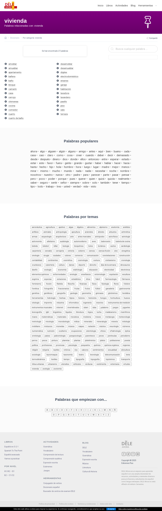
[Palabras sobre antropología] (62, 231)
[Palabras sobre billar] (56, 245)
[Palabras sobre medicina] (88, 316)
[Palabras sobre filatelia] (60, 283)
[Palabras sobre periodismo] (125, 335)
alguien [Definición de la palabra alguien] (52, 151)
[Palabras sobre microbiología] (65, 321)
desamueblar (67, 68)
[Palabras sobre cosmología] (84, 260)
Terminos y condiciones (87, 504)
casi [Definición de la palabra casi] (41, 155)
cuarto (12, 114)
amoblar (13, 64)
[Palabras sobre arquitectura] (61, 236)
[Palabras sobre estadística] (77, 278)
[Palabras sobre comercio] (79, 255)
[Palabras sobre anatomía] (115, 227)
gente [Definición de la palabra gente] (68, 163)
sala (63, 109)
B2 (5, 475)
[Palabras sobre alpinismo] (104, 227)
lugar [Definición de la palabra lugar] (96, 167)
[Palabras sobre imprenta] (49, 302)
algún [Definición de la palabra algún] (62, 151)
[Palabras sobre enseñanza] (86, 274)
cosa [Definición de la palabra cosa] (69, 155)
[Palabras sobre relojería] (46, 349)
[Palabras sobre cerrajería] (60, 250)
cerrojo (12, 97)
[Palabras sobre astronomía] (37, 241)
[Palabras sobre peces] (101, 335)
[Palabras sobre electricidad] (111, 269)
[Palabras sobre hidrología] (52, 297)
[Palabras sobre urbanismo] (53, 363)
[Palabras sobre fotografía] (50, 288)
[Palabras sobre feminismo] (37, 283)
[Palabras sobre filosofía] (72, 283)
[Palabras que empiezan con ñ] (115, 409)
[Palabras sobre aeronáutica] (37, 227)
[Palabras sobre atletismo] (52, 241)
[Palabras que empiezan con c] (57, 409)
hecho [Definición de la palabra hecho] (43, 167)
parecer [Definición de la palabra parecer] (95, 174)
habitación (66, 89)
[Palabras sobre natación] (92, 326)
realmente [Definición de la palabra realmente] (123, 178)
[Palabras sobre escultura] (126, 274)
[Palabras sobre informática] (74, 302)
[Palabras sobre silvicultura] (126, 349)
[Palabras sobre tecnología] (95, 354)
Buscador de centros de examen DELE (59, 491)
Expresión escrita (50, 463)
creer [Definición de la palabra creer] (79, 155)
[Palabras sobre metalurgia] (110, 316)
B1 (13, 471)
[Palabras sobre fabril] (99, 278)
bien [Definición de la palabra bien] (108, 151)
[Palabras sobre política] (35, 345)
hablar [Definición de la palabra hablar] (107, 163)
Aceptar (111, 509)
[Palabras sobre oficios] (103, 330)
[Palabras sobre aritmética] (126, 231)
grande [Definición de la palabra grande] (78, 163)
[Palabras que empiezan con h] (81, 409)
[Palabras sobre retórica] (67, 349)
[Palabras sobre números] (126, 326)
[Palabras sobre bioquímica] (80, 245)
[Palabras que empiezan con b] (52, 409)
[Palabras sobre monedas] (61, 326)
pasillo (64, 101)
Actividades (121, 5)
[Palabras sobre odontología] (91, 330)
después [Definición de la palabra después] (45, 159)
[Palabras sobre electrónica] (125, 269)
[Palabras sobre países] (48, 335)
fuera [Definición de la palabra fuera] (59, 163)
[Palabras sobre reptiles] (57, 349)
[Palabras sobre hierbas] (63, 297)
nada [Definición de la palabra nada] (78, 171)
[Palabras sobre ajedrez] (62, 227)
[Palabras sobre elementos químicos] (41, 274)
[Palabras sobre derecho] (93, 264)
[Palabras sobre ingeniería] (88, 302)
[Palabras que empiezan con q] (64, 414)
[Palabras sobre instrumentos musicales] (42, 307)
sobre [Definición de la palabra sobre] (85, 182)
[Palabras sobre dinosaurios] (125, 264)
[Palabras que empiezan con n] (110, 409)
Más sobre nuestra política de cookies (133, 509)
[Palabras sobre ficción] (50, 283)
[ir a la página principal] (10, 6)
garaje (64, 84)
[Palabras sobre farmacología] (112, 278)
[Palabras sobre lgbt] (48, 311)
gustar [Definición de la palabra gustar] (88, 163)
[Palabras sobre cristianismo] (112, 260)
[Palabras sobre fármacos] (126, 278)
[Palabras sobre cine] (116, 250)
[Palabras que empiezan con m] (105, 409)
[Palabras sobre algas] (71, 227)
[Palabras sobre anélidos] (127, 227)
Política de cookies (66, 504)
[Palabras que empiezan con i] (86, 409)
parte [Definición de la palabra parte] (106, 174)
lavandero (65, 97)
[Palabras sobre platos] (103, 340)
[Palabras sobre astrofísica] (113, 236)
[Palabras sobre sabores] (85, 349)
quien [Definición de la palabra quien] (92, 178)
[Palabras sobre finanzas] (84, 283)
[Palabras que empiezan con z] (108, 414)
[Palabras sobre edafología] (80, 269)
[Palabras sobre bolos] (91, 245)
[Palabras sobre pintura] (55, 340)
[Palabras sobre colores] (68, 255)
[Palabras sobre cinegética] (126, 250)
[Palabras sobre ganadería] (111, 288)
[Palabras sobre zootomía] (57, 368)
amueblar (13, 68)
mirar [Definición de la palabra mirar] (33, 171)
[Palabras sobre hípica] (72, 297)
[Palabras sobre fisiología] (106, 283)
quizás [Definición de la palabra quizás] (111, 178)
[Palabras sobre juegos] (116, 307)
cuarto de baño (16, 118)
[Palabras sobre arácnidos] (89, 231)
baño (11, 80)
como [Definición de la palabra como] (60, 155)
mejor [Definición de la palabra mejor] (115, 167)
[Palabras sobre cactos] (114, 245)
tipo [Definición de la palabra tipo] (32, 186)
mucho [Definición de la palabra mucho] (56, 171)
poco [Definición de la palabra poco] (42, 178)
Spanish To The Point (13, 451)
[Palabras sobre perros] (35, 340)
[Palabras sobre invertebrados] (74, 307)
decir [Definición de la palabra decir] (110, 155)
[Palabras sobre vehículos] (78, 363)
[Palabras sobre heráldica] (126, 293)
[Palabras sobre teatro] (82, 354)
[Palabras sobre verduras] (89, 363)
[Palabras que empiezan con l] (100, 409)
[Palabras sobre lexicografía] (37, 311)
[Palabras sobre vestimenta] (102, 363)
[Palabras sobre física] (95, 283)
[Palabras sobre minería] (115, 321)
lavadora (65, 93)
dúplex (64, 72)
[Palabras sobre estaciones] (62, 278)
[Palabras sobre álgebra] (81, 227)
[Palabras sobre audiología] (66, 241)
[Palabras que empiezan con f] (72, 409)
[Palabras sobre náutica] (103, 326)
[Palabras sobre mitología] (126, 321)
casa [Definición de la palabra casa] (33, 155)
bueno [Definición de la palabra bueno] (117, 151)
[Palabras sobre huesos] (127, 297)
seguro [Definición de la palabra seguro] (44, 182)
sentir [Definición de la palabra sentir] (54, 182)
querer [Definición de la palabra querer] (82, 178)
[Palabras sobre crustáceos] (37, 264)
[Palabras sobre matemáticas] (48, 316)
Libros (109, 5)
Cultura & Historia (89, 471)
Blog (133, 5)
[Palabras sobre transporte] (126, 359)
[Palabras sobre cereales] (48, 250)
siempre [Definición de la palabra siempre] (74, 182)
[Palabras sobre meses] (99, 316)
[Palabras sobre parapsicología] (76, 335)
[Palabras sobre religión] (35, 349)
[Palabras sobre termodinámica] (40, 359)
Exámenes (47, 467)
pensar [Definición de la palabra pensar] (125, 174)
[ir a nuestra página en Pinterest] (133, 454)
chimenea (13, 101)
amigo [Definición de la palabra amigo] (82, 151)
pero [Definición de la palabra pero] (33, 178)
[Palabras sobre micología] (50, 321)
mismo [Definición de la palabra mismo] (44, 171)
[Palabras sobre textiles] (56, 359)
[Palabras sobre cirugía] (47, 255)
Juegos (46, 471)
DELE (84, 448)
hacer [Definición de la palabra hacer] (117, 163)
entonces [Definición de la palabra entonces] (93, 159)
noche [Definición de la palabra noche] (112, 171)
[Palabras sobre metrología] (37, 321)
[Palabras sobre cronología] (126, 260)
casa (11, 93)
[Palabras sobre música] (72, 326)
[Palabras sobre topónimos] (112, 359)
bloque (12, 84)
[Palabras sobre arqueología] (47, 236)
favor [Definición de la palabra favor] (50, 163)
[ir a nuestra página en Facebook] (123, 454)
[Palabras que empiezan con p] (59, 414)
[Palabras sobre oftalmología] (115, 330)
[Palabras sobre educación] (95, 269)
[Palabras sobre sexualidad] (113, 349)
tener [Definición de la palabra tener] (115, 182)
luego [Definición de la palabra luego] (87, 167)
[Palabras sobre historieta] (93, 297)
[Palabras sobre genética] (36, 293)
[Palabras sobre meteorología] (124, 316)
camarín (13, 89)
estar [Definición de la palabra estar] (33, 163)
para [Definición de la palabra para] (85, 174)
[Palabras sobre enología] (74, 274)
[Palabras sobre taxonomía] (69, 354)
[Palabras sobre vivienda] (35, 368)
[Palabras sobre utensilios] (66, 363)
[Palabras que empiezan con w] (93, 414)
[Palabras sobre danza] (72, 264)
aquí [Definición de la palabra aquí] (100, 151)
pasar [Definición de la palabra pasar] (115, 174)
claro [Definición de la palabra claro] (50, 155)
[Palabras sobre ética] (89, 278)
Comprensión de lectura (53, 455)
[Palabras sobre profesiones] (47, 345)
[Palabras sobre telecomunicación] (113, 354)
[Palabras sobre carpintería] (36, 250)
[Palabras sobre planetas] (67, 340)
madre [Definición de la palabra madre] (105, 167)
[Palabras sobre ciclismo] (82, 250)
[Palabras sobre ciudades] (57, 255)
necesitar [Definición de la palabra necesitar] (100, 171)
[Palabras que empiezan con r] (69, 414)
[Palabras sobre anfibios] (36, 231)
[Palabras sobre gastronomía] (125, 288)
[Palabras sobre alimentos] (92, 227)
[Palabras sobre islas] (95, 307)
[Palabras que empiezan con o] (54, 414)
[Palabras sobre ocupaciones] (77, 330)
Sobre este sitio (106, 504)
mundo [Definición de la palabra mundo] (68, 171)
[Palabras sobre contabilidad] (38, 260)
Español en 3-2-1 (11, 447)
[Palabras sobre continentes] (54, 260)
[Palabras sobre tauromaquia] (53, 354)
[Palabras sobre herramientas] (38, 297)
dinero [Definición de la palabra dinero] (56, 159)
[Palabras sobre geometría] (87, 293)
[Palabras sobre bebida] (35, 245)
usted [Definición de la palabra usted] (67, 186)
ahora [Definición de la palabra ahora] (33, 151)
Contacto (119, 504)
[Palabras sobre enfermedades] (59, 274)
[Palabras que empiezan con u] (83, 414)
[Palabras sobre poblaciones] (115, 340)
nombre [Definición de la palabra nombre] (124, 171)
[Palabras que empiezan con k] (95, 409)
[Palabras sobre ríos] (76, 349)
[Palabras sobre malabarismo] (111, 311)
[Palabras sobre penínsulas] (112, 335)
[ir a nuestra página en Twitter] (128, 454)
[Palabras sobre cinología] (36, 255)
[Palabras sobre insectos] (101, 302)
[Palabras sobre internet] (60, 307)
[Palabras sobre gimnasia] (100, 293)
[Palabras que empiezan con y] (103, 414)
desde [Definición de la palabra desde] (33, 159)
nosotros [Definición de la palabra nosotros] (35, 174)
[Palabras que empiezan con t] (78, 414)
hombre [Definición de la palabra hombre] (68, 167)
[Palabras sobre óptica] (127, 330)
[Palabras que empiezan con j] (90, 409)
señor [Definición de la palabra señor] (63, 182)
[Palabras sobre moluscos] (49, 326)
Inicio (100, 5)
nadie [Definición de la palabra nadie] (88, 171)
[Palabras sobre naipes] (81, 326)
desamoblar (66, 64)
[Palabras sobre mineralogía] (102, 321)
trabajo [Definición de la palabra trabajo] (50, 186)
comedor (13, 109)
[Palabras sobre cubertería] (50, 264)
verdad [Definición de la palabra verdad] (77, 186)
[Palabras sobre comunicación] (93, 255)
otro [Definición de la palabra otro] (68, 174)
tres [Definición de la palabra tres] (59, 186)
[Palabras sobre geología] (75, 293)
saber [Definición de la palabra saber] (33, 182)
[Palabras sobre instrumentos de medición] (119, 302)
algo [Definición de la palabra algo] (42, 151)
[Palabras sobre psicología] (73, 345)
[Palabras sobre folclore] (127, 283)
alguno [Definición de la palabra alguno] (72, 151)
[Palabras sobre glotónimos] (114, 293)
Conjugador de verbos (52, 483)
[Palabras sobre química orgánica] (112, 345)
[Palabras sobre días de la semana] (109, 264)
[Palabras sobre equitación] (114, 274)
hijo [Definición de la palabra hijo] (51, 167)
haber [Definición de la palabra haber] (98, 163)
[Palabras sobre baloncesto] (107, 241)
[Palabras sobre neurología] (114, 326)
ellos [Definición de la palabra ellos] (83, 159)
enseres (64, 80)
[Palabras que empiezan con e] (67, 409)
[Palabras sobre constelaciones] (109, 255)
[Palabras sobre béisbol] (46, 245)
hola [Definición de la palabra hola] (58, 167)
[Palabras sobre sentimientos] (98, 349)
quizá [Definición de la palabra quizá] (101, 178)
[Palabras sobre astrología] (126, 236)
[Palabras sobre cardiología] (125, 245)
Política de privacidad (47, 504)
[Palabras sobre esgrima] (36, 278)
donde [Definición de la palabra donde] (73, 159)
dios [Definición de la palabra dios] (65, 159)
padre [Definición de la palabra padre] (77, 174)
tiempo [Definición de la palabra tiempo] (125, 182)
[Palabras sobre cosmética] (69, 260)
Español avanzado (12, 455)
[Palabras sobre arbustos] (114, 231)
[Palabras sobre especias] (49, 278)
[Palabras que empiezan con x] (98, 414)
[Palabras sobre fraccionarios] (65, 288)
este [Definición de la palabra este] (41, 163)
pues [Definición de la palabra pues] (72, 178)
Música (85, 463)
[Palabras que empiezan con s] (73, 414)
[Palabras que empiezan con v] (88, 414)
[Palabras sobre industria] (61, 302)
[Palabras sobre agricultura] (50, 227)
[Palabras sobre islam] (86, 307)
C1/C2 (11, 475)
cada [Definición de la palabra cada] (126, 151)
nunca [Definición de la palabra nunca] (59, 174)
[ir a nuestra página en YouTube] (137, 454)
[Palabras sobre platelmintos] (91, 340)
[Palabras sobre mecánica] (75, 316)
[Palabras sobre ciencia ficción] (105, 250)
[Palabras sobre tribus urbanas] (38, 363)
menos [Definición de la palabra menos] (125, 167)
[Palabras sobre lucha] (99, 311)
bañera (12, 76)
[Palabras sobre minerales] (88, 321)
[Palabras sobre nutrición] (51, 330)
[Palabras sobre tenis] (128, 354)
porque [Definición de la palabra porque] (62, 178)
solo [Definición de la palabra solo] (94, 182)
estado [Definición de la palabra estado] (125, 159)
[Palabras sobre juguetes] (126, 307)
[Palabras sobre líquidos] (69, 311)
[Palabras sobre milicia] (77, 321)
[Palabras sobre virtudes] (127, 363)
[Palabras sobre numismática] (38, 330)
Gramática (47, 447)
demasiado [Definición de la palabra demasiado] (123, 155)
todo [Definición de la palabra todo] (40, 186)
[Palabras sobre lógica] (90, 311)
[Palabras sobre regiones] (126, 345)
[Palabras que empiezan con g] (76, 409)
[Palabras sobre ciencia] (92, 250)
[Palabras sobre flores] (117, 283)
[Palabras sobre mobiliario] (36, 326)
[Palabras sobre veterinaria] (115, 363)
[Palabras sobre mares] (35, 316)
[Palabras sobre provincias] (61, 345)
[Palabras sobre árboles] (102, 231)
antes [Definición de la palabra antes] (92, 151)
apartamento (15, 72)
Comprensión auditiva (52, 459)
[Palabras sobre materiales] (62, 316)
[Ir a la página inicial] (6, 38)
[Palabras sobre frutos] (88, 288)
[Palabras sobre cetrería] (71, 250)
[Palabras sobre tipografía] (81, 359)
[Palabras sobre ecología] (50, 269)
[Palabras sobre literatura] (80, 311)
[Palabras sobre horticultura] (115, 297)
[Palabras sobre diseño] (36, 269)
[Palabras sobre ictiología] (36, 302)
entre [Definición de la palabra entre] (104, 159)
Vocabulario (48, 451)
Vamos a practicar (12, 459)
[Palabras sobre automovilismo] (81, 241)
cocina (12, 105)
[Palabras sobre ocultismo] (63, 330)
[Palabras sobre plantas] (78, 340)
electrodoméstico (69, 76)
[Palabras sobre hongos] (104, 297)
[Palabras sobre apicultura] (76, 231)
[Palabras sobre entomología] (100, 274)
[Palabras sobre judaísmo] (105, 307)
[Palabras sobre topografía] (96, 359)
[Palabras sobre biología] (67, 245)
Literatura (86, 467)
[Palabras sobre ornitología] (36, 335)
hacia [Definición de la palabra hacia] (126, 163)
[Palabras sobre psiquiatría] (85, 345)
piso (63, 105)
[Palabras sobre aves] (95, 241)
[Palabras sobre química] (97, 345)
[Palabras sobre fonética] (36, 288)
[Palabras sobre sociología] (37, 354)
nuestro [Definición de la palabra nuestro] (48, 174)
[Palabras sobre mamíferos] (125, 311)
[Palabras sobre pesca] (45, 340)
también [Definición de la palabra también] (104, 182)
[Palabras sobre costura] (98, 260)
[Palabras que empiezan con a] (47, 409)
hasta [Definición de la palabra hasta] (33, 167)
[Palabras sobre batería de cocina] (123, 241)
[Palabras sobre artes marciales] (85, 236)
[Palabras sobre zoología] (46, 368)
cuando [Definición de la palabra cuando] (90, 155)
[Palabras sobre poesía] (127, 340)
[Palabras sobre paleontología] (60, 335)
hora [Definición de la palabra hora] (78, 167)
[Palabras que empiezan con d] (62, 409)
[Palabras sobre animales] (48, 231)
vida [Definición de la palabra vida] (85, 186)
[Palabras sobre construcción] (125, 255)
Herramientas (145, 5)
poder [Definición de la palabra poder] (51, 178)
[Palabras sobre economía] (64, 269)
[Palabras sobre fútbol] (99, 288)
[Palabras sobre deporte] (82, 264)
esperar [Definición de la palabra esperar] (114, 159)
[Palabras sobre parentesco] (90, 335)
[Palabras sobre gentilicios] (49, 293)
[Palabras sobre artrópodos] (100, 236)
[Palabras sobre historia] (82, 297)
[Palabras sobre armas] (35, 236)
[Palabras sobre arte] (72, 236)
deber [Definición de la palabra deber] (100, 155)
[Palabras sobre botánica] (102, 245)
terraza (64, 114)
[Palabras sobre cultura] (62, 264)
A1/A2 (7, 471)
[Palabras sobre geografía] (62, 293)
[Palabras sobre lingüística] (58, 311)
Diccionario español (51, 487)
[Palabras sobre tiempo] (68, 359)
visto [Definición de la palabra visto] (93, 186)
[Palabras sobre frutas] (78, 288)
